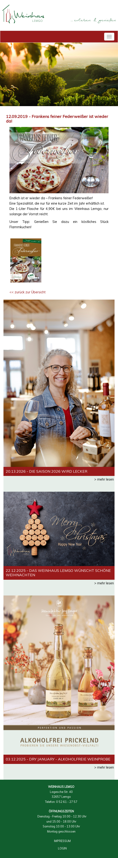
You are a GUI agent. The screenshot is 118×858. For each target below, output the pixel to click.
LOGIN (62, 848)
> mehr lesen (104, 479)
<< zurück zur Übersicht (27, 292)
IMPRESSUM (62, 841)
